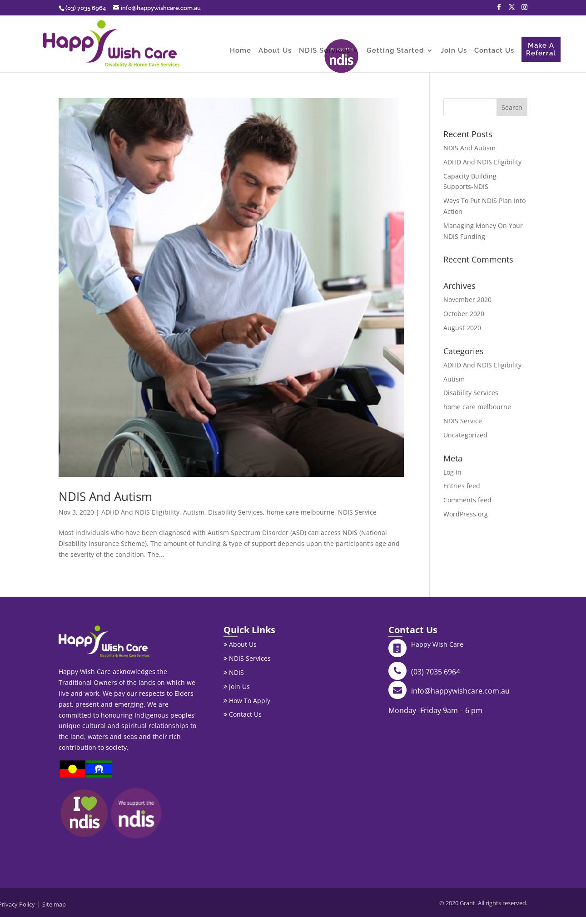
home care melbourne (300, 512)
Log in (452, 472)
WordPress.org (465, 514)
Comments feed (467, 500)
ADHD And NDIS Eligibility (140, 512)
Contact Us (494, 51)
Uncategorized (465, 435)
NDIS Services (324, 51)
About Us (275, 51)
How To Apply (246, 700)
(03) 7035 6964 (435, 672)
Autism (193, 512)
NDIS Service (357, 512)
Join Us (454, 51)
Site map (54, 904)
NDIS (233, 672)
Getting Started (395, 51)
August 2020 (462, 327)
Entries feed (461, 485)
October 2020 (463, 313)
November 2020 (467, 299)
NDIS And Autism (105, 496)
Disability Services (235, 512)
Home (240, 51)
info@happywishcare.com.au (460, 691)
